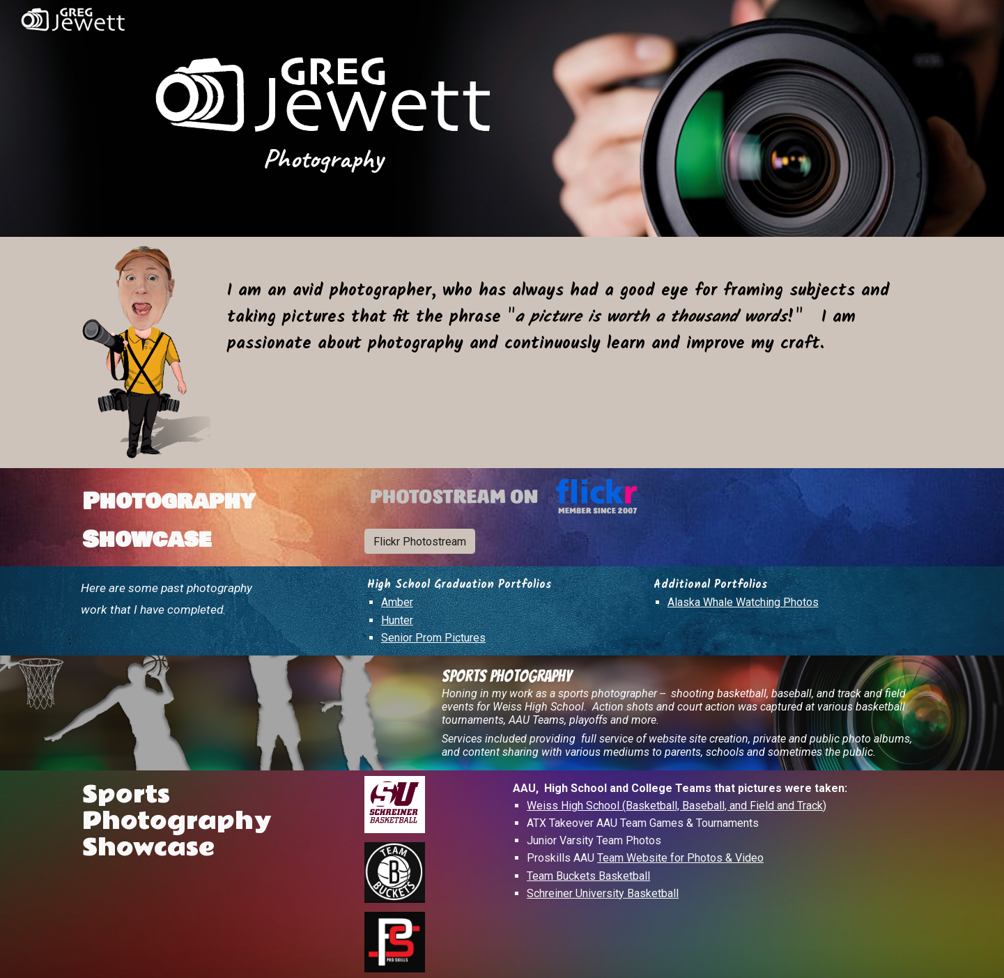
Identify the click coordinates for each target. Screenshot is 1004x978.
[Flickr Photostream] (419, 541)
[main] (323, 158)
